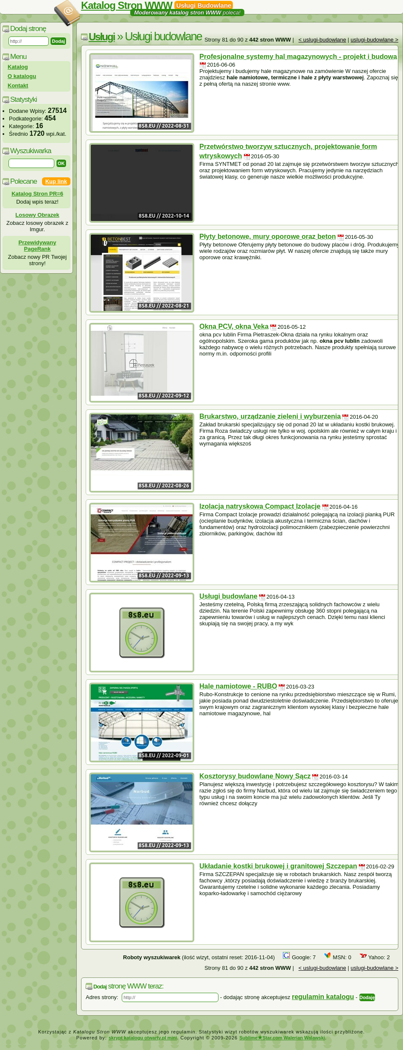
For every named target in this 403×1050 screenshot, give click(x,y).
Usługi (102, 36)
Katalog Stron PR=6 (37, 193)
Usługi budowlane (228, 596)
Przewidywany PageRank (37, 245)
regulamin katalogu (323, 996)
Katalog (18, 67)
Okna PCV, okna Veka (234, 326)
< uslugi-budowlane (322, 39)
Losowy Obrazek (37, 215)
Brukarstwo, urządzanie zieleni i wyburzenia (270, 416)
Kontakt (18, 85)
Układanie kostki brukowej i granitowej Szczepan (278, 866)
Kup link (56, 181)
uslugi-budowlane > (374, 39)
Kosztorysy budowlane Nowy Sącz (255, 776)
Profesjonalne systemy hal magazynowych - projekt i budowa (298, 56)
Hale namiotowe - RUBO (238, 686)
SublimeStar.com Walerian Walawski (282, 1037)
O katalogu (22, 76)
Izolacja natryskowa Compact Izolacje (259, 506)
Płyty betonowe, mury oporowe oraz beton (267, 236)
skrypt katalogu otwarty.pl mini (143, 1037)
